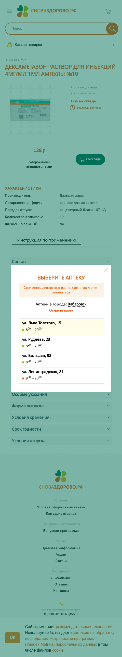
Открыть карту (61, 311)
